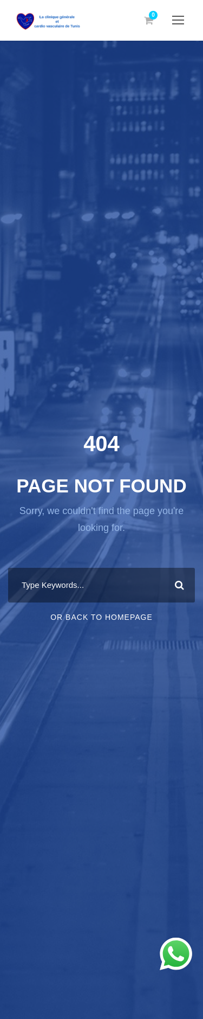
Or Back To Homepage (101, 617)
